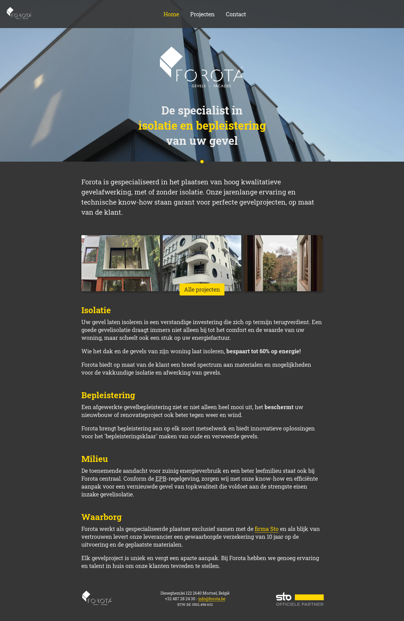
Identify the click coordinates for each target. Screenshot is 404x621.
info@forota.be (211, 598)
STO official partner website (300, 599)
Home (19, 14)
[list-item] (120, 263)
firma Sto (267, 528)
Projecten (202, 14)
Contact (236, 14)
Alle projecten (202, 289)
